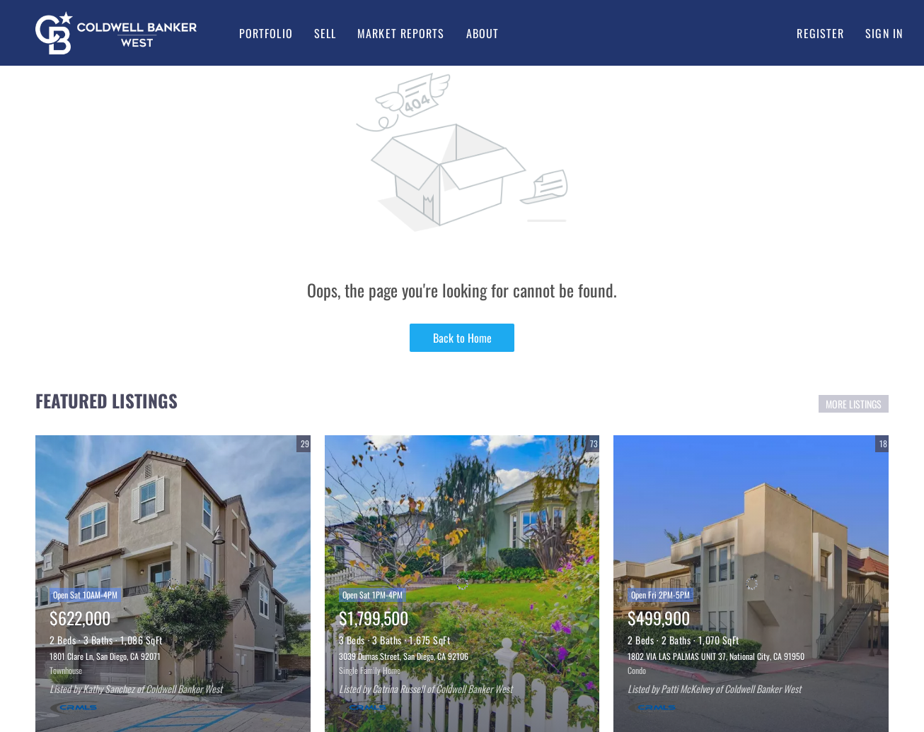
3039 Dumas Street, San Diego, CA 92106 (403, 656)
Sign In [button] (884, 33)
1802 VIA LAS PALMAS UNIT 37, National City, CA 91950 (716, 656)
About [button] (482, 33)
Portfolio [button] (266, 33)
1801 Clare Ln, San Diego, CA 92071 (105, 656)
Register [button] (820, 33)
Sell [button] (325, 33)
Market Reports (400, 33)
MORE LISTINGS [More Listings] (854, 403)
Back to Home (462, 337)
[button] (116, 33)
